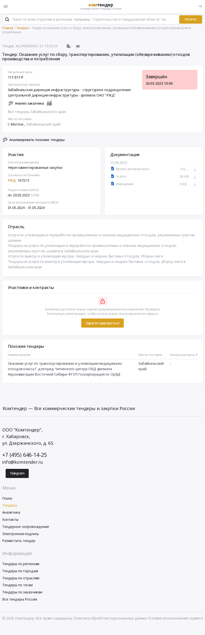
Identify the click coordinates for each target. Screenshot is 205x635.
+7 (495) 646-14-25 (24, 454)
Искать (191, 19)
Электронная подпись (20, 533)
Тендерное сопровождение (25, 526)
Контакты (10, 519)
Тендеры (9, 505)
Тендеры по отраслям (20, 578)
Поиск (7, 498)
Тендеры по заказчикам (22, 592)
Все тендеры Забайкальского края (37, 111)
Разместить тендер (18, 540)
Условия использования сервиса (175, 618)
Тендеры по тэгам (17, 585)
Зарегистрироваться (102, 323)
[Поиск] (7, 19)
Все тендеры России (19, 599)
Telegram (17, 473)
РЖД (12, 180)
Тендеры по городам (20, 571)
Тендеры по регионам (20, 563)
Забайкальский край (43, 124)
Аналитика (11, 512)
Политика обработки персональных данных (110, 618)
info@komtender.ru (22, 462)
